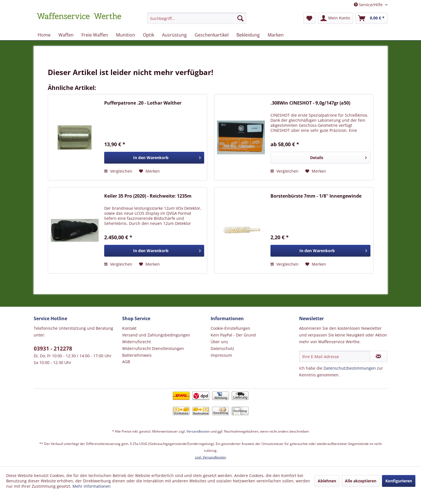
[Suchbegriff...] (196, 18)
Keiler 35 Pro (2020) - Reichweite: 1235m (148, 196)
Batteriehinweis (137, 355)
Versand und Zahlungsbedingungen (156, 335)
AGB (126, 361)
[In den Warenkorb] (154, 158)
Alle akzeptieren (360, 480)
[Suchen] (240, 18)
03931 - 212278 (53, 348)
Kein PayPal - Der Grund (233, 335)
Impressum (221, 355)
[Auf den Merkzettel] (149, 171)
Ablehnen (327, 480)
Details (338, 156)
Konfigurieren (398, 480)
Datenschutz (222, 348)
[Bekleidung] (248, 35)
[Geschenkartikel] (212, 35)
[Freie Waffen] (95, 35)
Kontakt (129, 328)
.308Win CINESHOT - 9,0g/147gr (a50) (310, 103)
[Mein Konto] (335, 18)
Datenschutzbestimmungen (350, 368)
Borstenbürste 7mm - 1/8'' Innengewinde (315, 196)
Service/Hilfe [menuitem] (369, 4)
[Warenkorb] (372, 18)
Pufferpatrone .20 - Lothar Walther (142, 103)
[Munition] (125, 35)
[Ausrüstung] (174, 35)
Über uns (219, 341)
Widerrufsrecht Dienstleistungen (153, 348)
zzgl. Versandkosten (210, 457)
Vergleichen (118, 171)
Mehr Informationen (91, 486)
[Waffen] (66, 35)
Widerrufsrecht (136, 341)
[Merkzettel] (309, 18)
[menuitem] (196, 21)
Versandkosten (198, 431)
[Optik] (148, 35)
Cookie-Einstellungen (230, 328)
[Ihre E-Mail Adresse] (334, 356)
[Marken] (276, 35)
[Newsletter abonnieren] (378, 356)
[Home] (44, 35)
